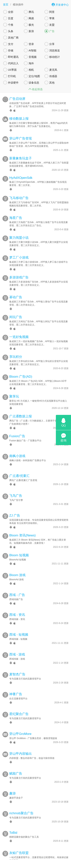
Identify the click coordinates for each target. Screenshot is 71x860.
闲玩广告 (15, 309)
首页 (5, 4)
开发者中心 (60, 4)
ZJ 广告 (14, 507)
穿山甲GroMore (20, 726)
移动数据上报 (19, 110)
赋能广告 (15, 765)
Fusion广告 (17, 428)
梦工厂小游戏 (19, 249)
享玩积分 (15, 349)
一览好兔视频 (19, 329)
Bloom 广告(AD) (20, 368)
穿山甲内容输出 (20, 746)
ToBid (13, 825)
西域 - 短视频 (18, 626)
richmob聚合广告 (21, 805)
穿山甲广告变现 (20, 130)
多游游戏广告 (19, 269)
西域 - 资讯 (17, 607)
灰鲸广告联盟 (19, 845)
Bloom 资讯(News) (22, 527)
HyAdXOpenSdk (20, 170)
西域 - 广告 (17, 587)
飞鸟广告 (15, 488)
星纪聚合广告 (19, 706)
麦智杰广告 (17, 666)
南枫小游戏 (17, 448)
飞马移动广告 (19, 190)
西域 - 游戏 (17, 646)
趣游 (12, 785)
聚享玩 (14, 388)
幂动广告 (15, 289)
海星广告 (15, 210)
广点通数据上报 (20, 408)
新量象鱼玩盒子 (20, 150)
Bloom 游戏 (17, 567)
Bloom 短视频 (19, 547)
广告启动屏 (17, 91)
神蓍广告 (15, 686)
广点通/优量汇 (19, 468)
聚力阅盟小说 (19, 230)
